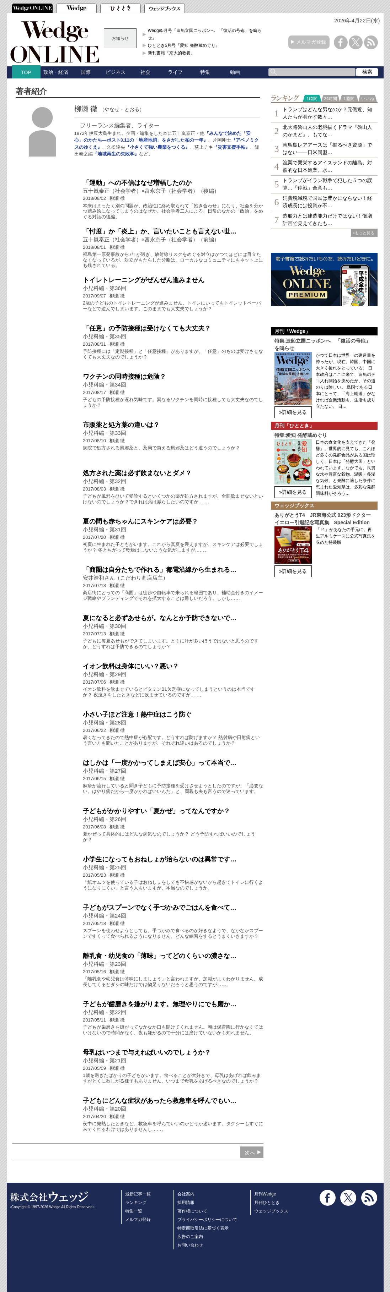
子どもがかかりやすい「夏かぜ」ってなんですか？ (156, 811)
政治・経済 (55, 72)
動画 (235, 72)
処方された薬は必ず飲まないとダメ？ (137, 473)
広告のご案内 (190, 1236)
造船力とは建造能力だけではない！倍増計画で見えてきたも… (327, 219)
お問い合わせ (190, 1245)
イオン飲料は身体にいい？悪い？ (131, 666)
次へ (250, 1153)
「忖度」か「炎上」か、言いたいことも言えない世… (159, 231)
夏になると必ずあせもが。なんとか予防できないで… (159, 618)
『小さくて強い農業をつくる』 (157, 147)
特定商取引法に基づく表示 (203, 1228)
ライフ (175, 72)
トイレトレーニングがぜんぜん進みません (143, 280)
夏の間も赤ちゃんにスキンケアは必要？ (140, 521)
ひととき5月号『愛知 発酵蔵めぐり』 (184, 45)
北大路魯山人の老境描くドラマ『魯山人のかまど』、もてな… (327, 130)
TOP (26, 72)
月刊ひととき (267, 1202)
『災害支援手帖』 (231, 147)
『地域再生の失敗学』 (116, 154)
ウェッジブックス (271, 1211)
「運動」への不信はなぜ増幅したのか (137, 182)
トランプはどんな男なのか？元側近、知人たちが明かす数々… (327, 113)
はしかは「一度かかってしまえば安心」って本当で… (159, 762)
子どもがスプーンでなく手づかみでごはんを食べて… (159, 907)
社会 (145, 72)
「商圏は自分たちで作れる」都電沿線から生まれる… (159, 569)
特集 (205, 72)
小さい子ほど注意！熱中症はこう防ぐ (137, 714)
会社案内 (185, 1194)
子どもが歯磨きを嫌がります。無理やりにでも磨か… (159, 1004)
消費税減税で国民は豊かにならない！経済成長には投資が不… (327, 201)
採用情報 (185, 1202)
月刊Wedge (265, 1194)
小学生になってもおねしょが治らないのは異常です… (159, 859)
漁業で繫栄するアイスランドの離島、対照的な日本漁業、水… (327, 166)
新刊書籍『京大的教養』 (171, 52)
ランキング (135, 1202)
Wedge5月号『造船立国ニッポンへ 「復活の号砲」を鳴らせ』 (205, 34)
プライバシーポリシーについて (207, 1219)
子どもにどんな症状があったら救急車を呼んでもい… (159, 1100)
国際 (86, 72)
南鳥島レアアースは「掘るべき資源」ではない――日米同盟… (327, 148)
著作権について (192, 1211)
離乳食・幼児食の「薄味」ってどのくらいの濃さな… (159, 955)
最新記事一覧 (138, 1194)
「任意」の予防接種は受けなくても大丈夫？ (147, 328)
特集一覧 (133, 1211)
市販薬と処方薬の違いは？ (121, 424)
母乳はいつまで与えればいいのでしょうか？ (147, 1052)
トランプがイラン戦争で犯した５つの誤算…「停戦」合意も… (327, 184)
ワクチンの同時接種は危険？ (124, 376)
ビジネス (115, 72)
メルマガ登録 (311, 42)
